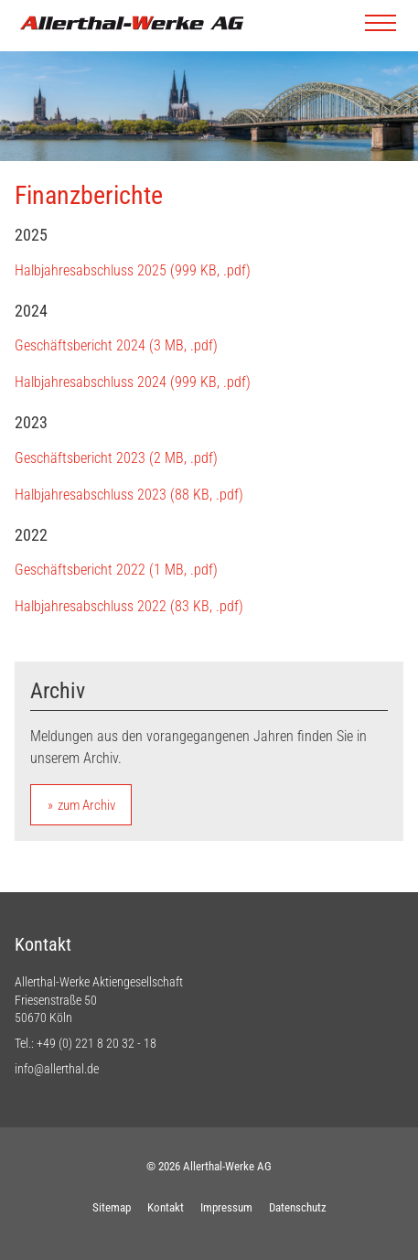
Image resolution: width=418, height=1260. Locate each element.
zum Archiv (86, 805)
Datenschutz (298, 1207)
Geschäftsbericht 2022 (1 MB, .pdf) (116, 569)
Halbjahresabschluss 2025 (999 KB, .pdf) (133, 270)
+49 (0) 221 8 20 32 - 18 (96, 1043)
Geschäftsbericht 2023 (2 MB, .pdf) (116, 458)
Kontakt (165, 1207)
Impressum (226, 1207)
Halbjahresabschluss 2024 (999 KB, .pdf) (133, 382)
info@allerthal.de (57, 1068)
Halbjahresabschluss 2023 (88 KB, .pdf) (129, 494)
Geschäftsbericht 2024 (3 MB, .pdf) (116, 345)
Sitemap (111, 1207)
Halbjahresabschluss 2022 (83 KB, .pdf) (129, 606)
